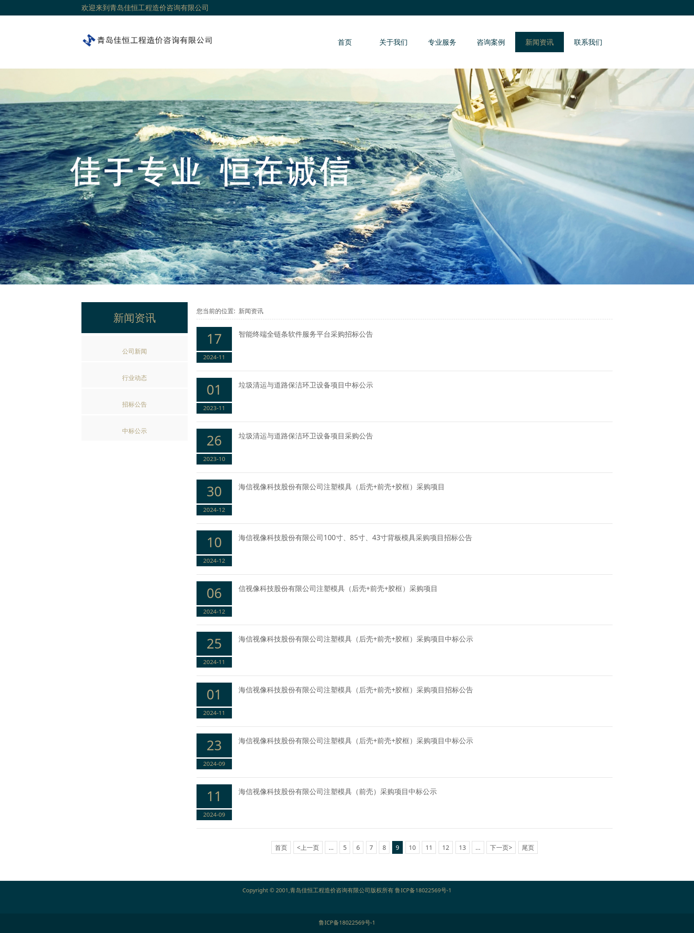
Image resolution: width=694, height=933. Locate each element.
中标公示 (134, 430)
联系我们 (588, 42)
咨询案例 (491, 42)
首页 (345, 42)
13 (462, 847)
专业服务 (442, 42)
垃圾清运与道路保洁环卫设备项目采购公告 (306, 436)
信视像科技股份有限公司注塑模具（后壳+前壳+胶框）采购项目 (338, 588)
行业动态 (134, 377)
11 (428, 847)
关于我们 (393, 42)
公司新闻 (134, 351)
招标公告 (134, 404)
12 (445, 847)
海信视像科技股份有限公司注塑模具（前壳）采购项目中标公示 (338, 791)
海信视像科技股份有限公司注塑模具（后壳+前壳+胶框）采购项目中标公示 (356, 639)
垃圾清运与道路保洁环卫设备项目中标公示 (306, 385)
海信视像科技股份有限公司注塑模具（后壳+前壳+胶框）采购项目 (342, 486)
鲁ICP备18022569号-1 (423, 890)
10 (412, 847)
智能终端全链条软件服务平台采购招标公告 (306, 334)
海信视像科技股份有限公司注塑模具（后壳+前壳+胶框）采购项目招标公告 (356, 690)
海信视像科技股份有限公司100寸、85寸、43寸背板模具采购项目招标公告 (355, 537)
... (330, 847)
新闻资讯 (539, 42)
